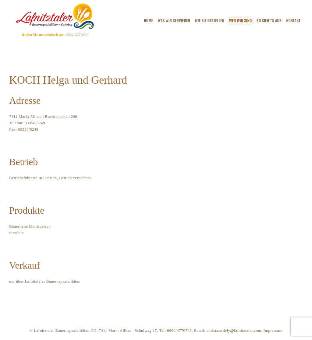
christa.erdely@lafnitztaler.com (234, 330)
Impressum (273, 330)
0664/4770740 (76, 34)
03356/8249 (35, 123)
